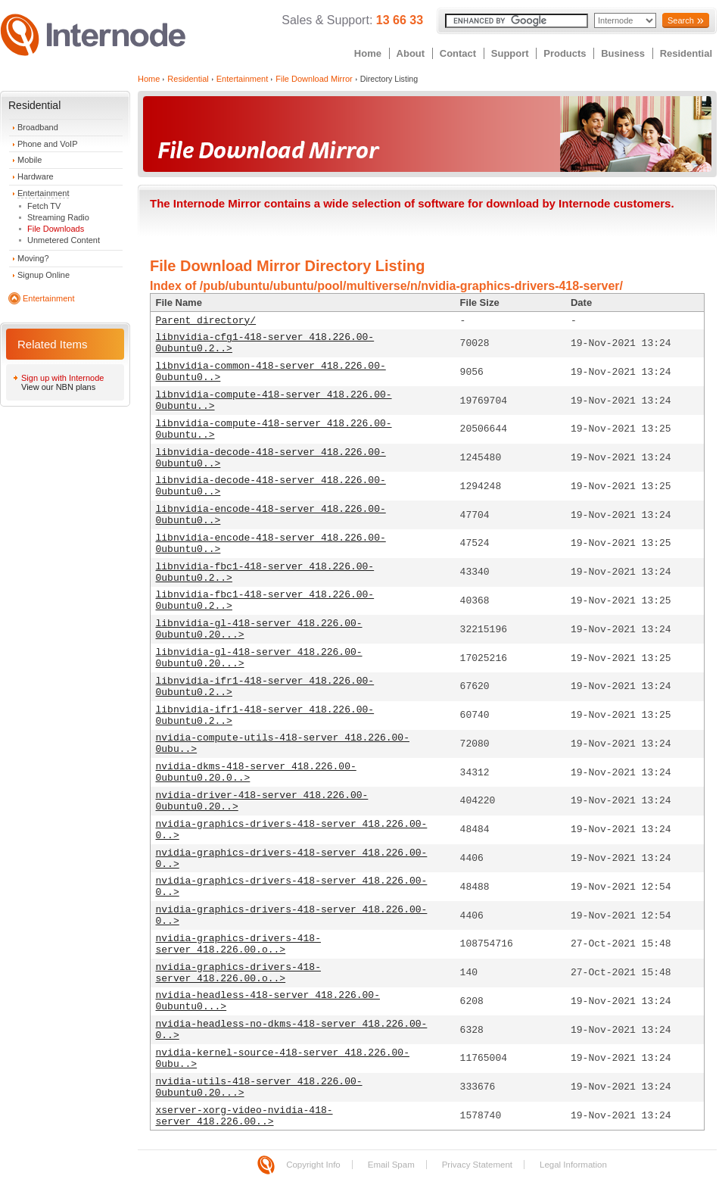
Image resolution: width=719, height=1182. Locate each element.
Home (367, 53)
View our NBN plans (58, 386)
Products (564, 53)
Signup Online (43, 274)
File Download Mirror (313, 78)
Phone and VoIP (47, 143)
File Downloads (55, 228)
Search (681, 20)
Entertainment (43, 193)
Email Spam (391, 1164)
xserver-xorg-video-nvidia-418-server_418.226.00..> (244, 1116)
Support (510, 53)
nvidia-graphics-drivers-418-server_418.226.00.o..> (238, 944)
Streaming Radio (58, 217)
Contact (458, 53)
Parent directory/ (206, 320)
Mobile (29, 159)
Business (623, 53)
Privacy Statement (477, 1164)
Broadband (37, 127)
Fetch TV (44, 206)
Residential (686, 53)
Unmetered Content (63, 240)
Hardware (35, 176)
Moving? (33, 258)
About (411, 53)
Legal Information (573, 1164)
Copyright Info (313, 1164)
